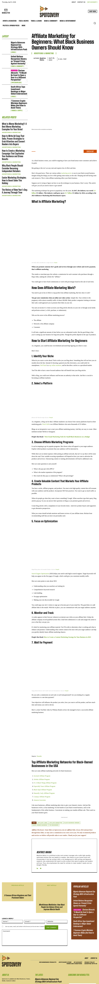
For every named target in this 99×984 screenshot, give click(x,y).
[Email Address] (82, 960)
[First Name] (82, 955)
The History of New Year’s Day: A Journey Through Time (13, 157)
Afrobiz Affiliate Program (42, 757)
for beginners (54, 803)
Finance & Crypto (16, 94)
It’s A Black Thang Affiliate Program (45, 761)
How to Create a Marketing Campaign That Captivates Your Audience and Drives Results (13, 130)
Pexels (55, 241)
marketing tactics (66, 151)
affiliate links (42, 801)
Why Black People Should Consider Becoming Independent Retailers (14, 140)
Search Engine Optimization (40, 552)
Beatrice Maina (43, 59)
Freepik (51, 396)
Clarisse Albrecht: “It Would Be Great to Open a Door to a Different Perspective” (19, 67)
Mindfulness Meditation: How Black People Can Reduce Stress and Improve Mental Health (51, 877)
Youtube (39, 734)
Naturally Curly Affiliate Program (44, 771)
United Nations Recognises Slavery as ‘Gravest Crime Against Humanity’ (18, 55)
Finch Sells (45, 402)
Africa (13, 48)
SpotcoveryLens (16, 72)
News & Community (17, 60)
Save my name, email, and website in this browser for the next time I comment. (25, 897)
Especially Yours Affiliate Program (44, 764)
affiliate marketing (55, 801)
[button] (94, 23)
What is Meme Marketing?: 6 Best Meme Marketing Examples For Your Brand (15, 109)
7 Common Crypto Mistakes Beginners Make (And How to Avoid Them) (19, 89)
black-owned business (39, 803)
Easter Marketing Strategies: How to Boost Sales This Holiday (14, 148)
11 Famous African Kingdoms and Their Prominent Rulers (17, 867)
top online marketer (55, 344)
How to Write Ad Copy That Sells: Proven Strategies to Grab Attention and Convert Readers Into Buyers (14, 119)
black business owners (72, 801)
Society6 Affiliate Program (42, 754)
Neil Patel (43, 344)
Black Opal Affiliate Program (43, 768)
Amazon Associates (40, 778)
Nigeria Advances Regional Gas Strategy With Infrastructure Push (19, 44)
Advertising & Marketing (10, 114)
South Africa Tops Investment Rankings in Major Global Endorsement (18, 78)
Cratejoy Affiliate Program (42, 775)
